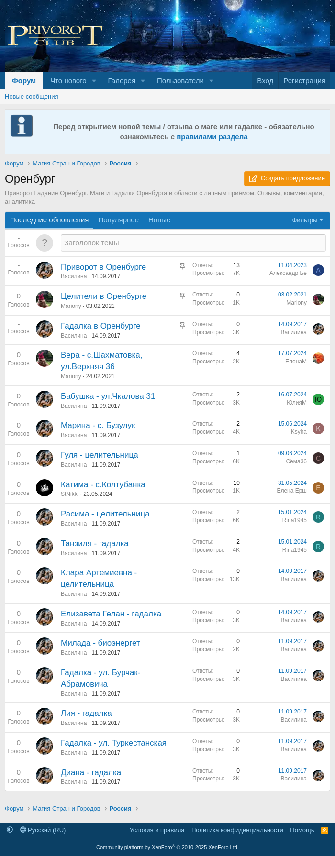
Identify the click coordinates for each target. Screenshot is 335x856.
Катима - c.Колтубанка (103, 484)
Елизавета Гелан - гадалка (111, 613)
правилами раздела (212, 136)
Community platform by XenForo (167, 847)
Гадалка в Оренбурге (101, 325)
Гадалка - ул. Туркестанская (114, 742)
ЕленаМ (296, 361)
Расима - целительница (105, 513)
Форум (24, 81)
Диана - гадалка (91, 772)
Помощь (302, 830)
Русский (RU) (43, 830)
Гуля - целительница (99, 455)
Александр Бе (288, 273)
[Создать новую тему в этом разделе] (193, 242)
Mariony (71, 306)
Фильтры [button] (304, 220)
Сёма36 (296, 461)
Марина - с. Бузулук (98, 425)
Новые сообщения (31, 96)
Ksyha (299, 431)
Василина (74, 276)
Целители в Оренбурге (103, 296)
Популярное (118, 220)
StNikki (69, 494)
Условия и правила (156, 830)
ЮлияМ (297, 402)
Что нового (68, 81)
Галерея (122, 81)
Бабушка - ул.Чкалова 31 (108, 396)
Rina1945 (294, 520)
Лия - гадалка (86, 713)
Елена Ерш (292, 490)
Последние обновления (49, 220)
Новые (159, 220)
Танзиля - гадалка (95, 543)
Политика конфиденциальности (237, 830)
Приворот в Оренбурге (103, 267)
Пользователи (180, 81)
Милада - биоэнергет (100, 642)
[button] (94, 80)
